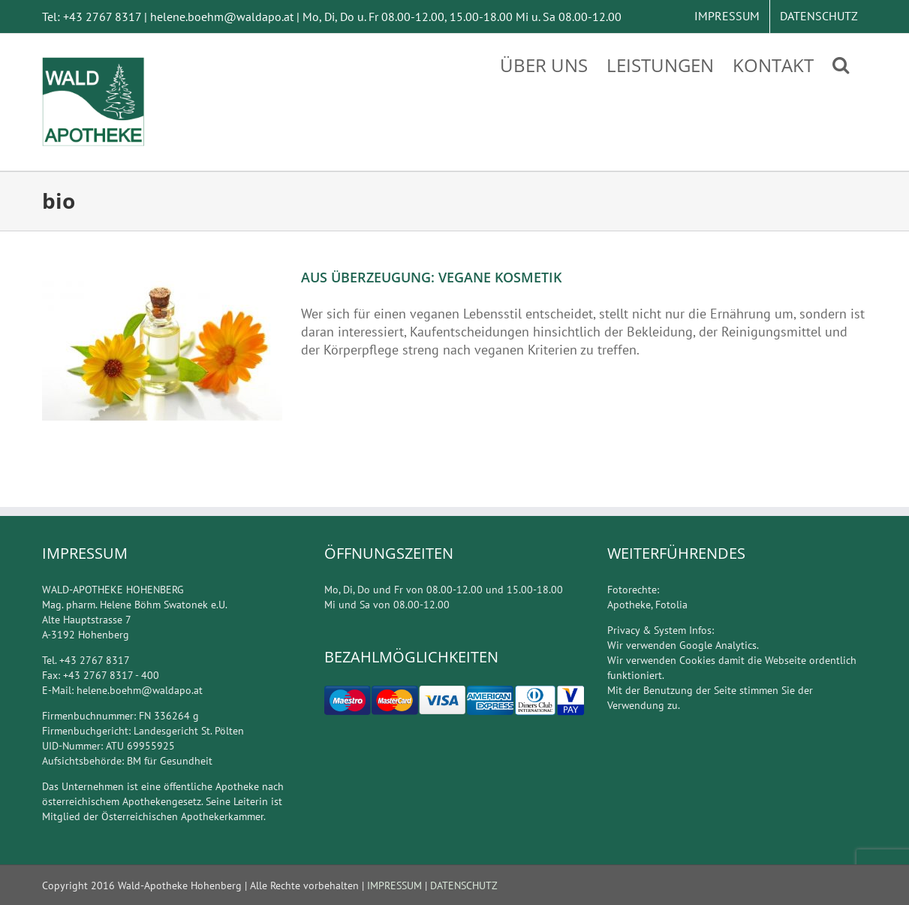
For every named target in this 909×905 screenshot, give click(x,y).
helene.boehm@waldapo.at (221, 16)
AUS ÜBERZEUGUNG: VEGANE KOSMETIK (431, 277)
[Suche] (840, 64)
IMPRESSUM (394, 885)
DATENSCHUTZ (462, 885)
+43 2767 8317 (102, 16)
